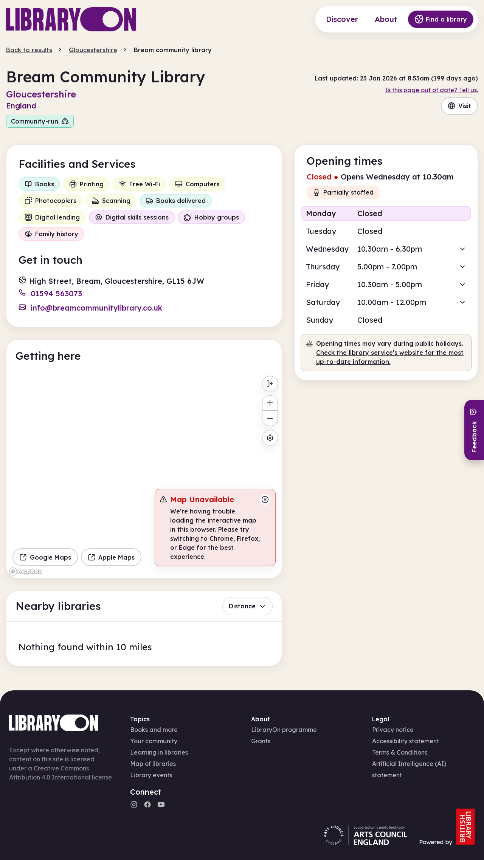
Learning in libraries (159, 752)
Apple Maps (111, 557)
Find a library (440, 19)
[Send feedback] (474, 430)
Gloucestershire (93, 50)
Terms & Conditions (399, 752)
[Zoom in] (270, 403)
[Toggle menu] (270, 383)
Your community (153, 741)
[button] (386, 213)
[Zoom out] (270, 418)
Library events (151, 775)
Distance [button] (247, 606)
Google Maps (45, 557)
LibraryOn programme (284, 729)
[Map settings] (270, 437)
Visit (459, 106)
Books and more (154, 729)
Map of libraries (153, 763)
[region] (144, 475)
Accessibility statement (405, 741)
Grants (260, 741)
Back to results (29, 50)
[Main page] (71, 19)
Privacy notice (393, 729)
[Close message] (265, 499)
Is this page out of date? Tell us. (431, 90)
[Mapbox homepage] (25, 571)
